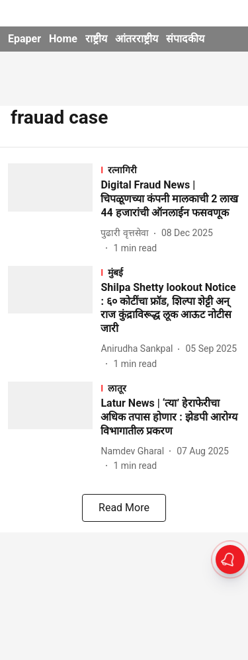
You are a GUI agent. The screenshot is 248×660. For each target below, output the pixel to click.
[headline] (170, 199)
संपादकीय (185, 38)
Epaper (24, 38)
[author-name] (127, 233)
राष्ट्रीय (96, 38)
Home (63, 38)
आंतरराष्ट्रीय (136, 38)
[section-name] (170, 169)
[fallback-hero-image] (54, 209)
